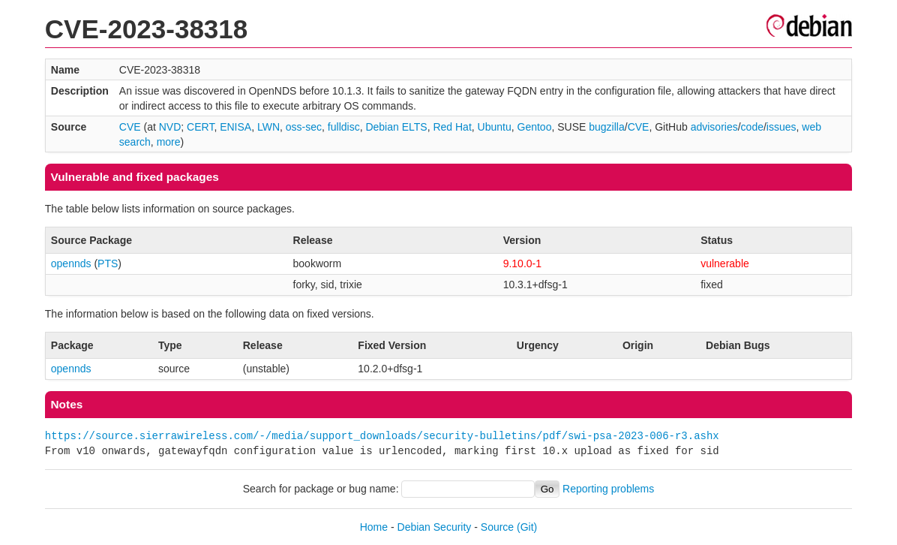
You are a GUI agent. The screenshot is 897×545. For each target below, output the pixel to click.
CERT (200, 127)
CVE (130, 127)
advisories (714, 127)
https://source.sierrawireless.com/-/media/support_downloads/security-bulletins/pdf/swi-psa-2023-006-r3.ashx (382, 436)
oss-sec (304, 127)
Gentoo (535, 127)
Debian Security (435, 527)
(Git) (527, 527)
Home (374, 527)
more (169, 142)
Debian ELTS (396, 127)
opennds (71, 263)
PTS (108, 263)
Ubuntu (495, 127)
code (752, 127)
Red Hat (452, 127)
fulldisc (344, 127)
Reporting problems (608, 489)
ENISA (235, 127)
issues (781, 127)
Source (497, 527)
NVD (170, 127)
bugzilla (606, 127)
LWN (268, 127)
